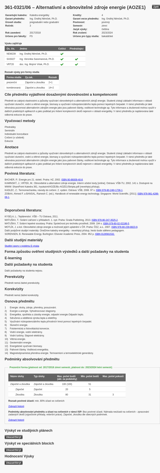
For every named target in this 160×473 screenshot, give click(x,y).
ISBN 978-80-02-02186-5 (116, 223)
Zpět (156, 6)
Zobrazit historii (16, 406)
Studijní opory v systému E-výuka (22, 246)
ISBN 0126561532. (105, 234)
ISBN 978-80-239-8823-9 (124, 227)
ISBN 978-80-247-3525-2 (105, 220)
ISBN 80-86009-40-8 (72, 179)
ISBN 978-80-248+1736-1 (109, 190)
